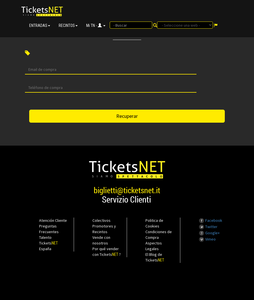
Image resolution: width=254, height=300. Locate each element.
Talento (45, 237)
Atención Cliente (53, 220)
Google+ (209, 232)
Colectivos (101, 220)
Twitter (208, 226)
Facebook (210, 220)
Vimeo (207, 239)
